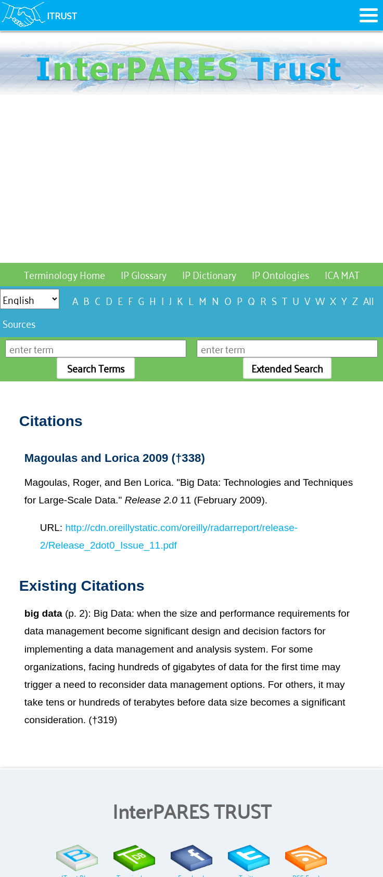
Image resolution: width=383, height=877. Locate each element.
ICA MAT (342, 274)
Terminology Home (64, 274)
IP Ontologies (280, 274)
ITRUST (62, 15)
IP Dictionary (209, 274)
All (368, 300)
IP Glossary (144, 274)
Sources (19, 323)
